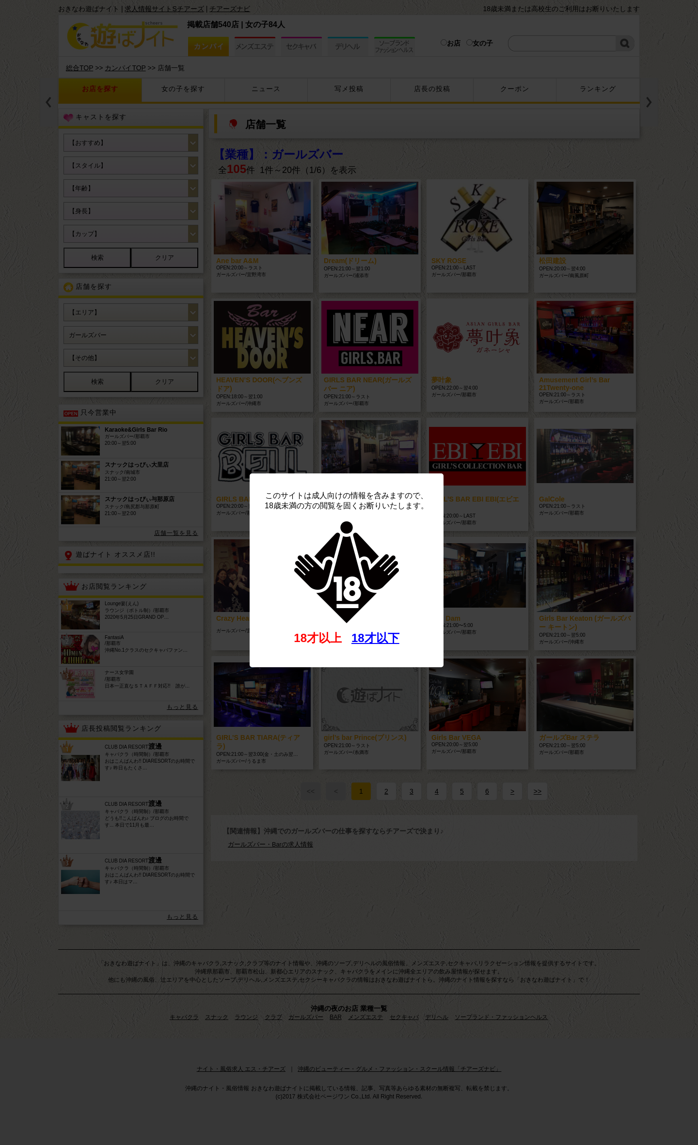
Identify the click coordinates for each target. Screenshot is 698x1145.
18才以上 (318, 637)
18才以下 (375, 637)
